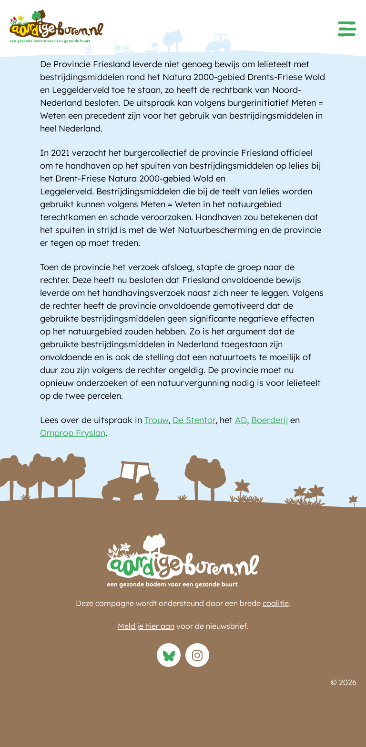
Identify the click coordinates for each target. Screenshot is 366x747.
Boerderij (269, 419)
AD (241, 419)
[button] (346, 29)
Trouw (156, 419)
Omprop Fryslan (72, 432)
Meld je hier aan (146, 626)
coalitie (276, 603)
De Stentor (194, 419)
